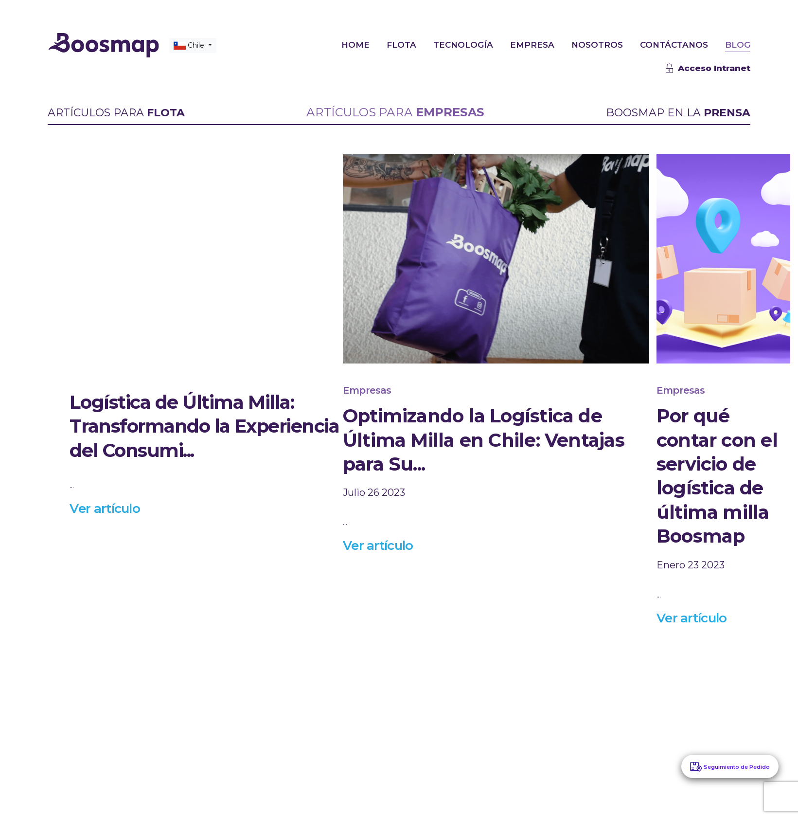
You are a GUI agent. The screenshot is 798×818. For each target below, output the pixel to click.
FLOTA (401, 44)
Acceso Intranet (708, 68)
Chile (190, 45)
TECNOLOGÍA (463, 44)
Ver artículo (105, 508)
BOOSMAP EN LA (678, 112)
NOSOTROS (597, 44)
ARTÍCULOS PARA (116, 112)
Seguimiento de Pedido (737, 766)
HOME (355, 44)
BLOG (737, 44)
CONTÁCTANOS (674, 44)
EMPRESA (532, 44)
